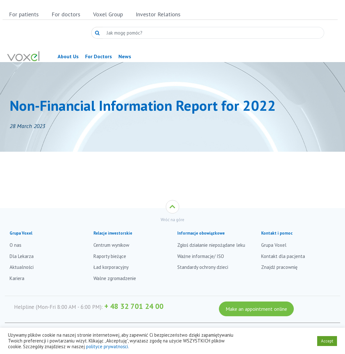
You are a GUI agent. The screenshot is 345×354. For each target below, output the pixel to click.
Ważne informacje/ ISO (200, 256)
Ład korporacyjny (111, 267)
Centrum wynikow (111, 245)
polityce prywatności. (107, 346)
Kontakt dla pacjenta (283, 256)
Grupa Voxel (273, 245)
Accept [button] (327, 341)
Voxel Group (108, 14)
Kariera (17, 278)
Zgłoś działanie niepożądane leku (211, 245)
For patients (24, 14)
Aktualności (22, 267)
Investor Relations (158, 14)
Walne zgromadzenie (114, 278)
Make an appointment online (256, 309)
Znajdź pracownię (279, 267)
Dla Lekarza (22, 256)
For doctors (66, 14)
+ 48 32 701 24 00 (134, 306)
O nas (15, 245)
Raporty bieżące (109, 256)
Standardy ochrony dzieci (202, 267)
